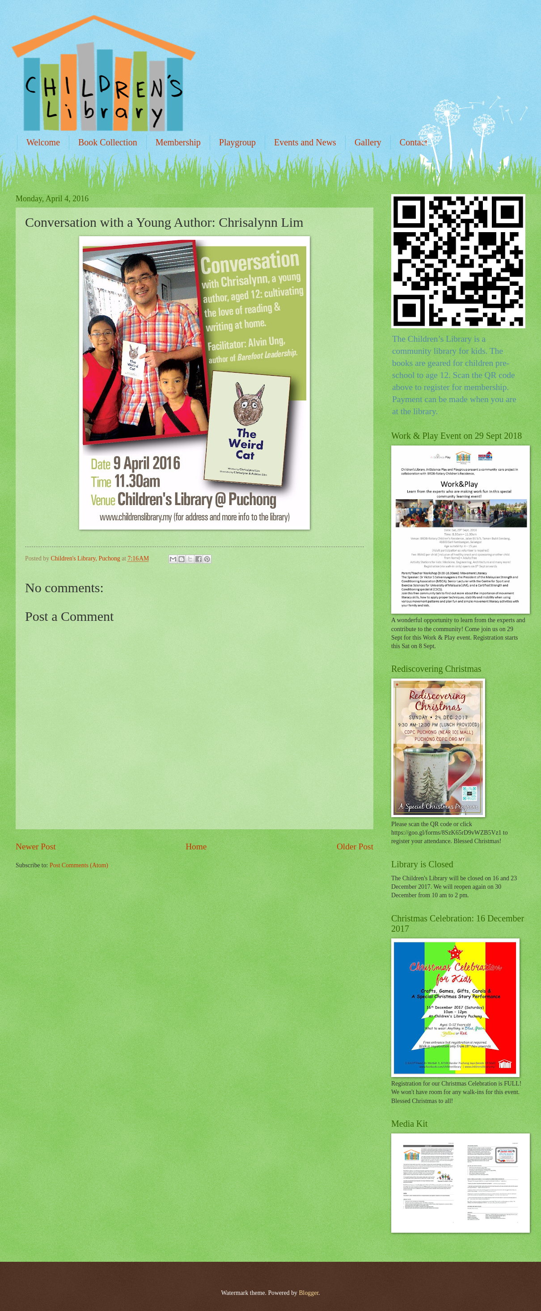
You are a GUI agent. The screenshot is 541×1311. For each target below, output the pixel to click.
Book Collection (107, 142)
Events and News (305, 142)
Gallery (368, 142)
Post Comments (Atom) (79, 865)
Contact (413, 142)
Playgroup (237, 142)
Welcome (43, 142)
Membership (178, 142)
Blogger (308, 1293)
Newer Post (36, 846)
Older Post (355, 846)
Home (196, 846)
